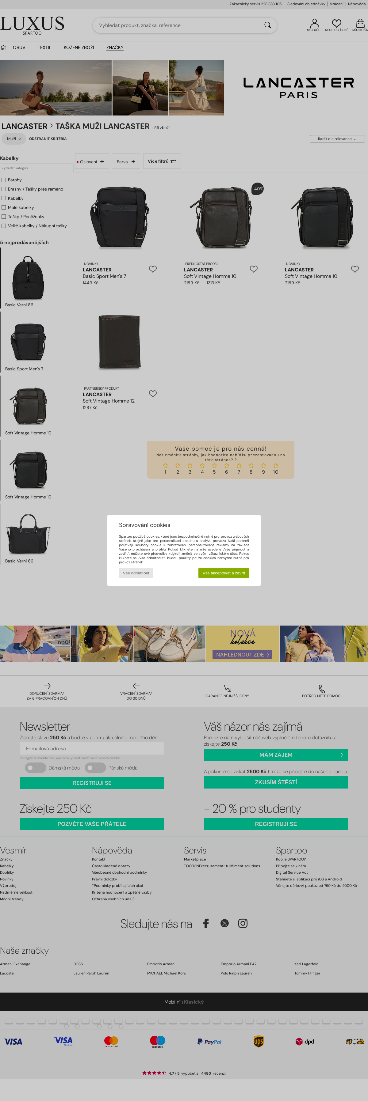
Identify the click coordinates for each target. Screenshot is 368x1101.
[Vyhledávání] (268, 25)
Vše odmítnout (136, 573)
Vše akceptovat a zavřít (224, 573)
